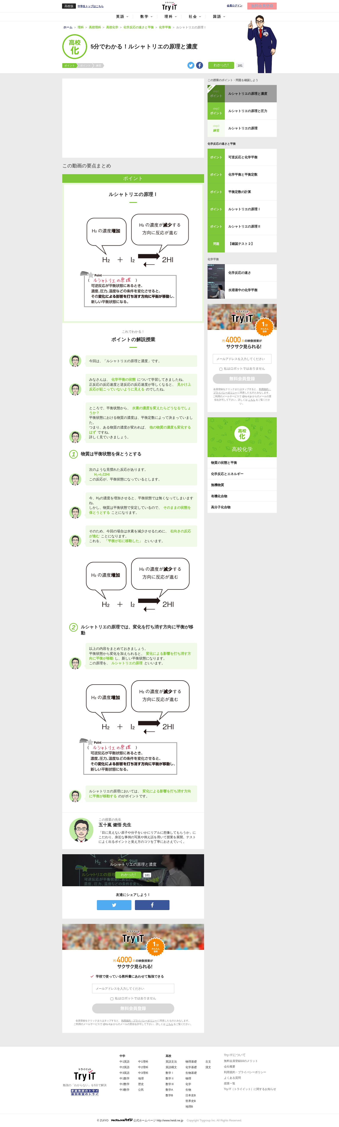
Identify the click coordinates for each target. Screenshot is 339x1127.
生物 (188, 1089)
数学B (169, 1095)
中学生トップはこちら (91, 6)
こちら (169, 1024)
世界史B (190, 1101)
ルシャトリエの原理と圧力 (247, 111)
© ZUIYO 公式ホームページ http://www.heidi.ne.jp (140, 1120)
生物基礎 (191, 1072)
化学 (188, 1084)
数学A (169, 1089)
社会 (193, 16)
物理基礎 (191, 1061)
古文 (208, 1061)
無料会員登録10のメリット (241, 1061)
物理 (188, 1078)
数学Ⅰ (170, 1072)
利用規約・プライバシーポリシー (139, 1020)
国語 (217, 16)
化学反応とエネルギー (227, 474)
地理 (141, 1078)
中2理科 (143, 1067)
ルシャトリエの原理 (242, 128)
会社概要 (229, 1066)
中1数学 (125, 1078)
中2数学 (125, 1084)
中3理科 (143, 1072)
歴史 (141, 1084)
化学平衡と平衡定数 (242, 174)
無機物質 (217, 485)
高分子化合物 (220, 507)
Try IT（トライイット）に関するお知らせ (250, 1089)
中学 (122, 1056)
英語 (120, 16)
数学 (144, 16)
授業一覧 (229, 1083)
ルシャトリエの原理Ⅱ (244, 226)
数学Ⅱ (170, 1078)
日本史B (190, 1095)
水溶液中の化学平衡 (242, 290)
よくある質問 (232, 1077)
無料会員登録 (262, 6)
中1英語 (125, 1061)
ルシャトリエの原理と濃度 (247, 93)
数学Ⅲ (170, 1084)
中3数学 (125, 1089)
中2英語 (125, 1067)
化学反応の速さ (239, 273)
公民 (141, 1089)
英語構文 (171, 1067)
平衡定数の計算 (239, 192)
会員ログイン (234, 5)
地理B (189, 1106)
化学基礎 (191, 1067)
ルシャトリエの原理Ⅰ (244, 209)
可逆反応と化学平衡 (242, 157)
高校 (168, 1056)
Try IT (169, 6)
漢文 (208, 1067)
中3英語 (125, 1072)
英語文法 (171, 1061)
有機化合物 (219, 496)
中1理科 (143, 1061)
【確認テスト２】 (241, 244)
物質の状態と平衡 (224, 462)
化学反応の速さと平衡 (222, 143)
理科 (169, 16)
